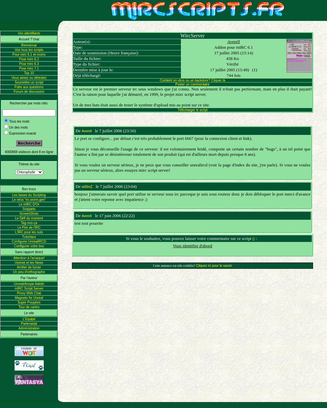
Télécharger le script (193, 110)
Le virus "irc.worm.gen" (29, 200)
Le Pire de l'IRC (29, 227)
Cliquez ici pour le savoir (214, 265)
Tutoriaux (29, 237)
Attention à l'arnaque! (28, 258)
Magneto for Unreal (29, 298)
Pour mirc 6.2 (29, 59)
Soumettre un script (29, 82)
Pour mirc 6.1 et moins (28, 54)
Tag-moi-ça (29, 223)
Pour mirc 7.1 (29, 68)
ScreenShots (29, 213)
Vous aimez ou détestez (28, 78)
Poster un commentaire (192, 84)
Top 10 (29, 73)
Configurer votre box (29, 246)
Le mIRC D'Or (29, 204)
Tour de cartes (29, 307)
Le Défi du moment (29, 218)
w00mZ (87, 187)
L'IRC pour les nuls (29, 232)
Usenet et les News (29, 262)
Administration (29, 328)
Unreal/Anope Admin (29, 284)
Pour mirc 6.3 (29, 64)
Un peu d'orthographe (29, 272)
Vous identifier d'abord (192, 245)
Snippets (29, 209)
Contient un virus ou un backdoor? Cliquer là (192, 80)
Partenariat (29, 323)
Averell (233, 41)
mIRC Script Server (29, 288)
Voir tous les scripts (29, 50)
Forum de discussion (29, 91)
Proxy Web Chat (29, 293)
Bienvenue (29, 45)
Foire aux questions (29, 87)
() (253, 239)
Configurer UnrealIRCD (29, 241)
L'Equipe (29, 319)
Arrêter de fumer (29, 267)
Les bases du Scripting (29, 195)
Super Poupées (29, 302)
